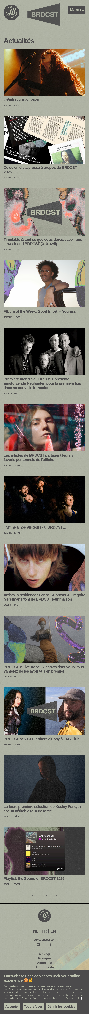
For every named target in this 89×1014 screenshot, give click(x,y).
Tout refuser (33, 1006)
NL (35, 931)
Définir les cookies (61, 1006)
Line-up (44, 954)
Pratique (44, 958)
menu (76, 10)
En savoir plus (73, 998)
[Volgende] (56, 895)
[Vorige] (33, 895)
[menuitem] (35, 931)
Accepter (12, 1006)
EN (53, 931)
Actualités (44, 963)
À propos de (44, 967)
